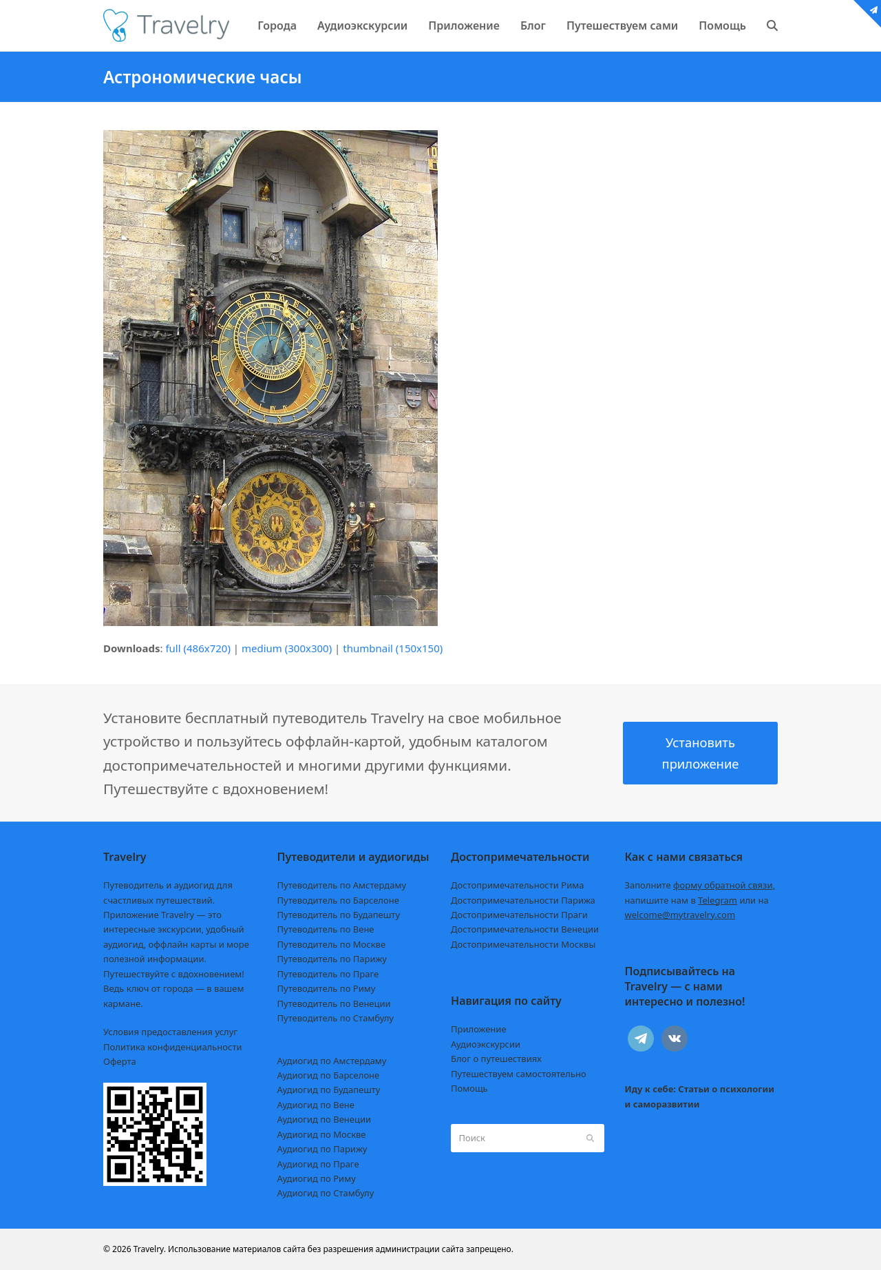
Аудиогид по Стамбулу (325, 1193)
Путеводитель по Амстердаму (342, 885)
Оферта (119, 1061)
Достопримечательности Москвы (523, 944)
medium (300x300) (287, 648)
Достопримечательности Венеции (525, 929)
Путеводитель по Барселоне (338, 900)
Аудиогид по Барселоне (328, 1075)
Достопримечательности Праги (519, 914)
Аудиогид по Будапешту (329, 1089)
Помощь (469, 1088)
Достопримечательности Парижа (523, 900)
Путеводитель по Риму (326, 988)
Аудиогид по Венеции (324, 1119)
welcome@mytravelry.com (680, 914)
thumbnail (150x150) (393, 648)
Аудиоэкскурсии (485, 1044)
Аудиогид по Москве (321, 1134)
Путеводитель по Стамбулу (335, 1018)
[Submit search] (590, 1138)
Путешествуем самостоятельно (518, 1074)
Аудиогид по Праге (318, 1164)
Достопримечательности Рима (517, 885)
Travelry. (150, 1249)
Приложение (479, 1029)
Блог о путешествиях (496, 1058)
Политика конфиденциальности (172, 1047)
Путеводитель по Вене (325, 929)
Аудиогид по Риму (316, 1178)
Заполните (700, 885)
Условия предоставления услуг (170, 1032)
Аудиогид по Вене (315, 1105)
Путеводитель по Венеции (334, 1003)
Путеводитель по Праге (328, 974)
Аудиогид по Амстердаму (332, 1060)
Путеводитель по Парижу (332, 958)
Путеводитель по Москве (331, 944)
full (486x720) (198, 648)
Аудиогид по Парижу (322, 1149)
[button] (772, 25)
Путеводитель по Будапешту (339, 914)
